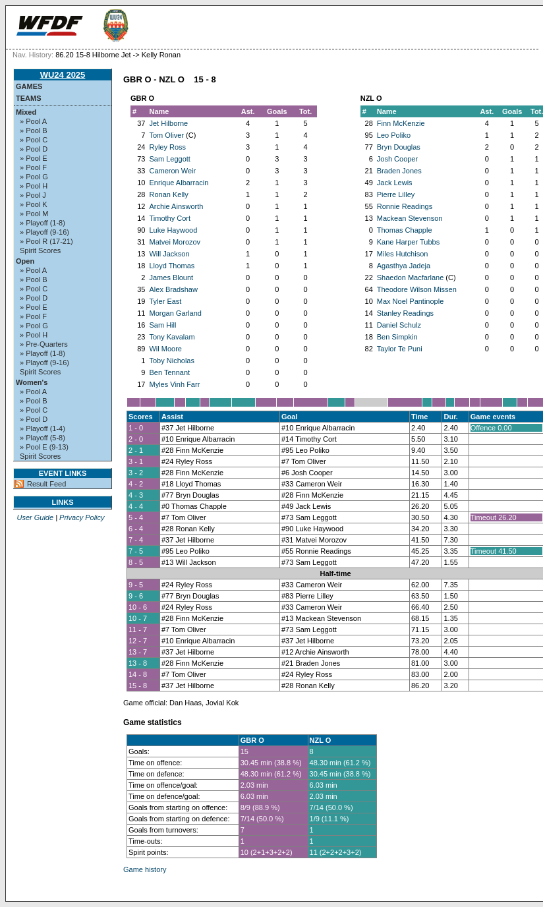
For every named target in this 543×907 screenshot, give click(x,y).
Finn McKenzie (401, 123)
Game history (144, 869)
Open (25, 261)
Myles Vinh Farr (174, 384)
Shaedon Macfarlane (410, 277)
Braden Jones (399, 171)
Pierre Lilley (395, 194)
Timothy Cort (169, 218)
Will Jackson (169, 254)
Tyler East (165, 301)
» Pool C (33, 140)
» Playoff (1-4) (42, 428)
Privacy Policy (81, 517)
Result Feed (46, 484)
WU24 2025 (63, 75)
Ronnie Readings (404, 206)
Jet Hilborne (168, 123)
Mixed (26, 112)
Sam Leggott (169, 159)
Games (29, 86)
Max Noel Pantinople (410, 301)
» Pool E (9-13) (44, 447)
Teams (29, 98)
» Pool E (33, 158)
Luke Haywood (173, 230)
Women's (31, 382)
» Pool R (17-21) (46, 241)
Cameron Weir (172, 171)
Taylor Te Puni (399, 349)
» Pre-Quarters (44, 344)
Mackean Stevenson (410, 218)
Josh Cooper (397, 159)
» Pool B (33, 130)
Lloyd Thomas (171, 266)
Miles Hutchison (402, 254)
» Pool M (34, 214)
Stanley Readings (405, 313)
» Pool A (33, 121)
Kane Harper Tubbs (408, 242)
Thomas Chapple (404, 230)
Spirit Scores (40, 250)
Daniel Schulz (399, 325)
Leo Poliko (394, 135)
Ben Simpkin (397, 337)
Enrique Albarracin (178, 183)
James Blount (171, 277)
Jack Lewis (395, 183)
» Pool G (34, 177)
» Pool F (33, 167)
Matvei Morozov (174, 242)
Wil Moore (165, 349)
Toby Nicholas (171, 361)
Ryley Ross (167, 147)
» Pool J (33, 195)
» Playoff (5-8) (42, 438)
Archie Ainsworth (176, 206)
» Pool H (33, 186)
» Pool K (33, 204)
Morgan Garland (175, 313)
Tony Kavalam (171, 337)
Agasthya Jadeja (403, 266)
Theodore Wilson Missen (417, 289)
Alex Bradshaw (173, 289)
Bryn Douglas (398, 147)
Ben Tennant (169, 372)
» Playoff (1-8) (42, 223)
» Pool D (33, 149)
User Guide (34, 517)
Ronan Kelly (168, 194)
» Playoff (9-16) (44, 232)
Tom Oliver (166, 135)
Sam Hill (162, 325)
